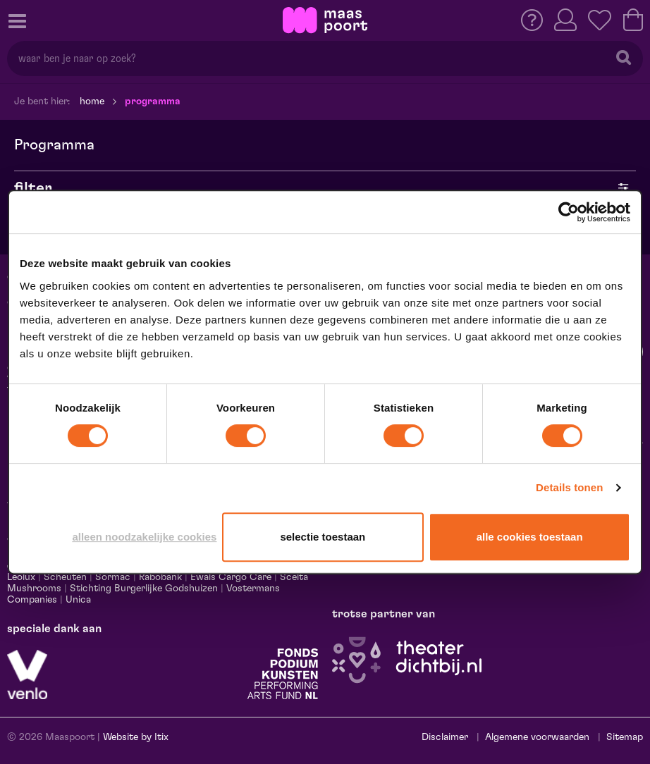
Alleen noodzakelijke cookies (144, 537)
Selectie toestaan (322, 537)
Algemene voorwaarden (537, 737)
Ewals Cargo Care (230, 577)
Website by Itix (135, 737)
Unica (78, 600)
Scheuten (65, 577)
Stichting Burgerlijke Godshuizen (144, 588)
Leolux (21, 577)
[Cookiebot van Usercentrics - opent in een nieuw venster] (568, 212)
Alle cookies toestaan (530, 537)
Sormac (112, 577)
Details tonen (569, 487)
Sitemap (624, 737)
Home (92, 101)
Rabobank (160, 577)
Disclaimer (445, 737)
